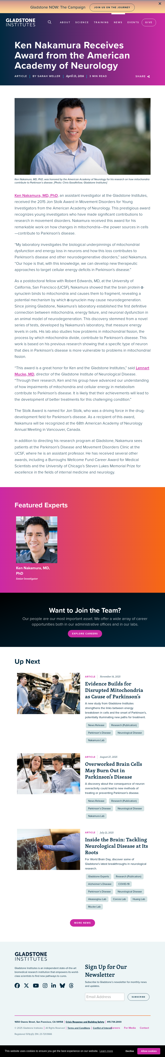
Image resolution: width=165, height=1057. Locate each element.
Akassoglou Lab (97, 899)
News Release (96, 725)
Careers (115, 1028)
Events (133, 22)
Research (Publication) (124, 725)
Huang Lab (139, 899)
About (65, 22)
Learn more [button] (106, 1051)
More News (82, 923)
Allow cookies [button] (149, 1051)
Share (143, 76)
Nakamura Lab (96, 740)
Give (149, 22)
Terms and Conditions (79, 1028)
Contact (144, 1028)
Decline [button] (130, 1051)
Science (82, 22)
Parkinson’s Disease (99, 732)
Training (101, 22)
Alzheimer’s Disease (99, 884)
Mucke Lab (94, 906)
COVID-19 (123, 884)
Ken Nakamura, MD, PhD (36, 195)
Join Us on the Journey (112, 7)
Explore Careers (85, 633)
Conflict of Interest (102, 1028)
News (118, 22)
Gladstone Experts (98, 876)
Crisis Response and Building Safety (85, 1022)
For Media (130, 1028)
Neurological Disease (130, 732)
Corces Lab (119, 899)
